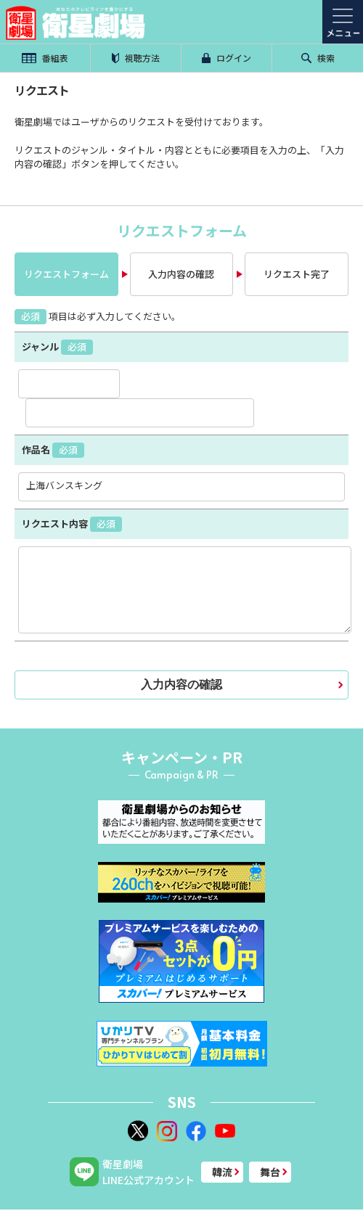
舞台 (270, 1172)
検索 (318, 58)
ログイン (226, 58)
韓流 (222, 1172)
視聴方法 (136, 58)
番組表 (45, 58)
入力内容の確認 (181, 274)
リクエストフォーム (66, 274)
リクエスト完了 (297, 274)
